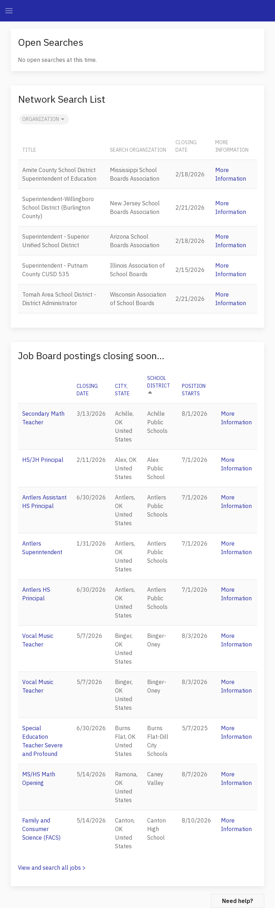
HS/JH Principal (42, 459)
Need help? (237, 900)
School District (158, 386)
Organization (44, 119)
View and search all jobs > (52, 867)
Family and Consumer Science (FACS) (41, 829)
